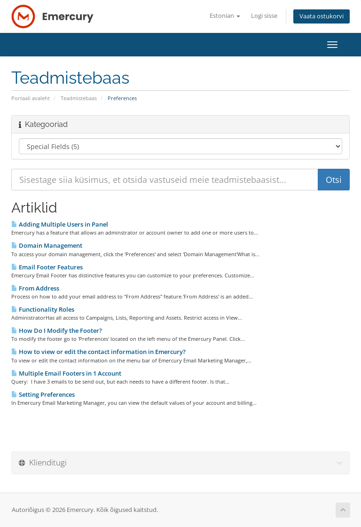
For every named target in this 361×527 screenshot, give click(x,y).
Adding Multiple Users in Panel (59, 224)
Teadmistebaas (79, 98)
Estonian (225, 16)
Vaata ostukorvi (321, 16)
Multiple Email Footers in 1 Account (66, 373)
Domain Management (46, 245)
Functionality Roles (42, 309)
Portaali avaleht (30, 98)
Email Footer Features (47, 267)
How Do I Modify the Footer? (56, 330)
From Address (35, 288)
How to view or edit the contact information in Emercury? (98, 351)
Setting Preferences (43, 394)
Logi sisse (264, 16)
